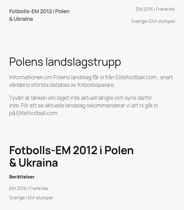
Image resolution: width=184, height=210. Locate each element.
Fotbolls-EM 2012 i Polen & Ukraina (71, 156)
